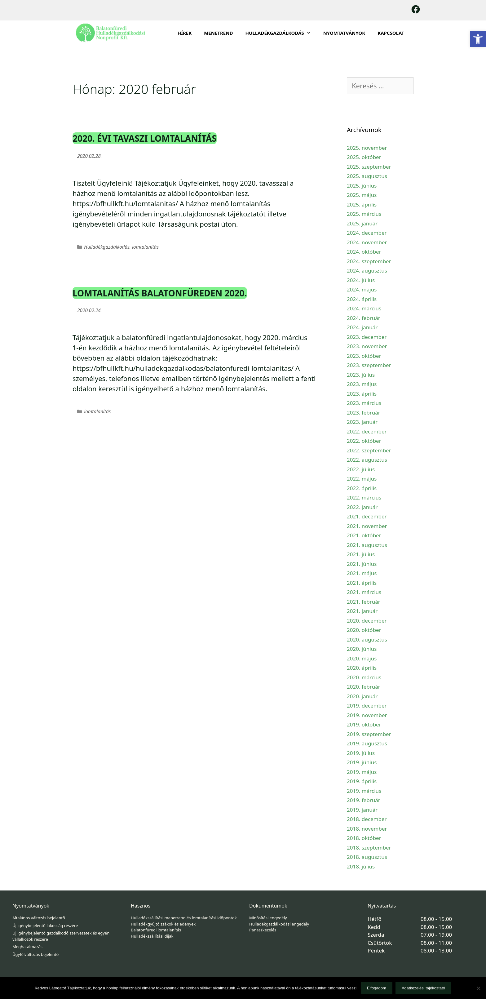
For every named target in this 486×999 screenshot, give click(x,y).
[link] (478, 39)
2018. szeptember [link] (369, 847)
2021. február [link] (363, 601)
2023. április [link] (362, 393)
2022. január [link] (362, 507)
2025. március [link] (364, 213)
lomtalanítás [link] (145, 247)
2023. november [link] (367, 346)
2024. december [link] (367, 232)
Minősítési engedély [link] (268, 918)
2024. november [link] (367, 242)
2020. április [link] (362, 667)
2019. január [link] (362, 809)
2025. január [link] (362, 223)
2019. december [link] (367, 705)
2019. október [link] (364, 724)
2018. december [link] (367, 819)
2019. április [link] (362, 781)
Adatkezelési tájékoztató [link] (423, 988)
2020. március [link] (364, 677)
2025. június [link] (362, 185)
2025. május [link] (362, 194)
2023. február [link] (363, 412)
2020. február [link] (363, 686)
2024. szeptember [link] (369, 261)
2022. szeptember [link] (369, 450)
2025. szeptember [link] (369, 166)
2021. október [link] (364, 535)
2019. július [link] (361, 753)
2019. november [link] (367, 715)
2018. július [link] (361, 866)
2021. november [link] (367, 526)
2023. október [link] (364, 355)
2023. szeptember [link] (369, 365)
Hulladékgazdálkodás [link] (107, 247)
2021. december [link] (367, 516)
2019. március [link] (364, 790)
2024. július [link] (361, 280)
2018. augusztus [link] (367, 856)
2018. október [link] (364, 837)
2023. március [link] (364, 402)
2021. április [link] (362, 582)
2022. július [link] (361, 469)
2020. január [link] (362, 696)
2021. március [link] (364, 592)
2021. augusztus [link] (367, 544)
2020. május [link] (362, 658)
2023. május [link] (362, 384)
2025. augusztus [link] (367, 176)
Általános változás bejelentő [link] (38, 918)
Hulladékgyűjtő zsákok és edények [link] (163, 924)
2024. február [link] (363, 318)
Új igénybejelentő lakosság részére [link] (45, 925)
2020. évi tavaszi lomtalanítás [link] (145, 138)
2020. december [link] (367, 620)
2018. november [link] (367, 828)
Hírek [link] (185, 33)
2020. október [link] (364, 629)
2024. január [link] (362, 327)
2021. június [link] (362, 563)
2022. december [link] (367, 431)
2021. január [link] (362, 611)
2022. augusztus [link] (367, 459)
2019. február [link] (363, 800)
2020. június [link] (362, 648)
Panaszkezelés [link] (262, 930)
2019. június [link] (362, 762)
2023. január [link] (362, 421)
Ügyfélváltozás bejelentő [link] (35, 954)
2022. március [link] (364, 497)
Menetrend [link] (218, 33)
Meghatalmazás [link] (27, 946)
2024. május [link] (362, 289)
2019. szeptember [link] (369, 734)
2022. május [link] (362, 478)
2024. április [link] (362, 299)
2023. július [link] (361, 374)
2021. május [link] (362, 573)
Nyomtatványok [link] (344, 33)
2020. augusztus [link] (367, 639)
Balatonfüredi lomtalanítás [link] (156, 930)
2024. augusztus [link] (367, 270)
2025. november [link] (367, 147)
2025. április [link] (362, 204)
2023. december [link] (367, 336)
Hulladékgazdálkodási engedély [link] (279, 924)
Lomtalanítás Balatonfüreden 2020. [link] (160, 293)
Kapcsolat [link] (391, 33)
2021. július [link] (361, 554)
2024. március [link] (364, 308)
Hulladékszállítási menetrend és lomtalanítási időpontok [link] (184, 918)
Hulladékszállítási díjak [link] (152, 936)
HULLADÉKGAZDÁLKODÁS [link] (281, 33)
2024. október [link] (364, 251)
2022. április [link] (362, 488)
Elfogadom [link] (376, 988)
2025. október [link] (364, 157)
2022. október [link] (364, 440)
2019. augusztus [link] (367, 743)
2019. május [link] (362, 771)
